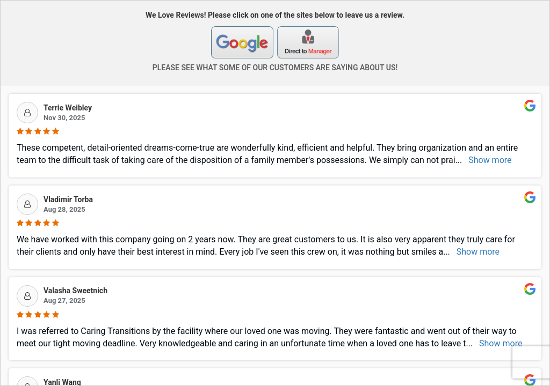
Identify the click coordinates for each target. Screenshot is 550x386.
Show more (489, 160)
